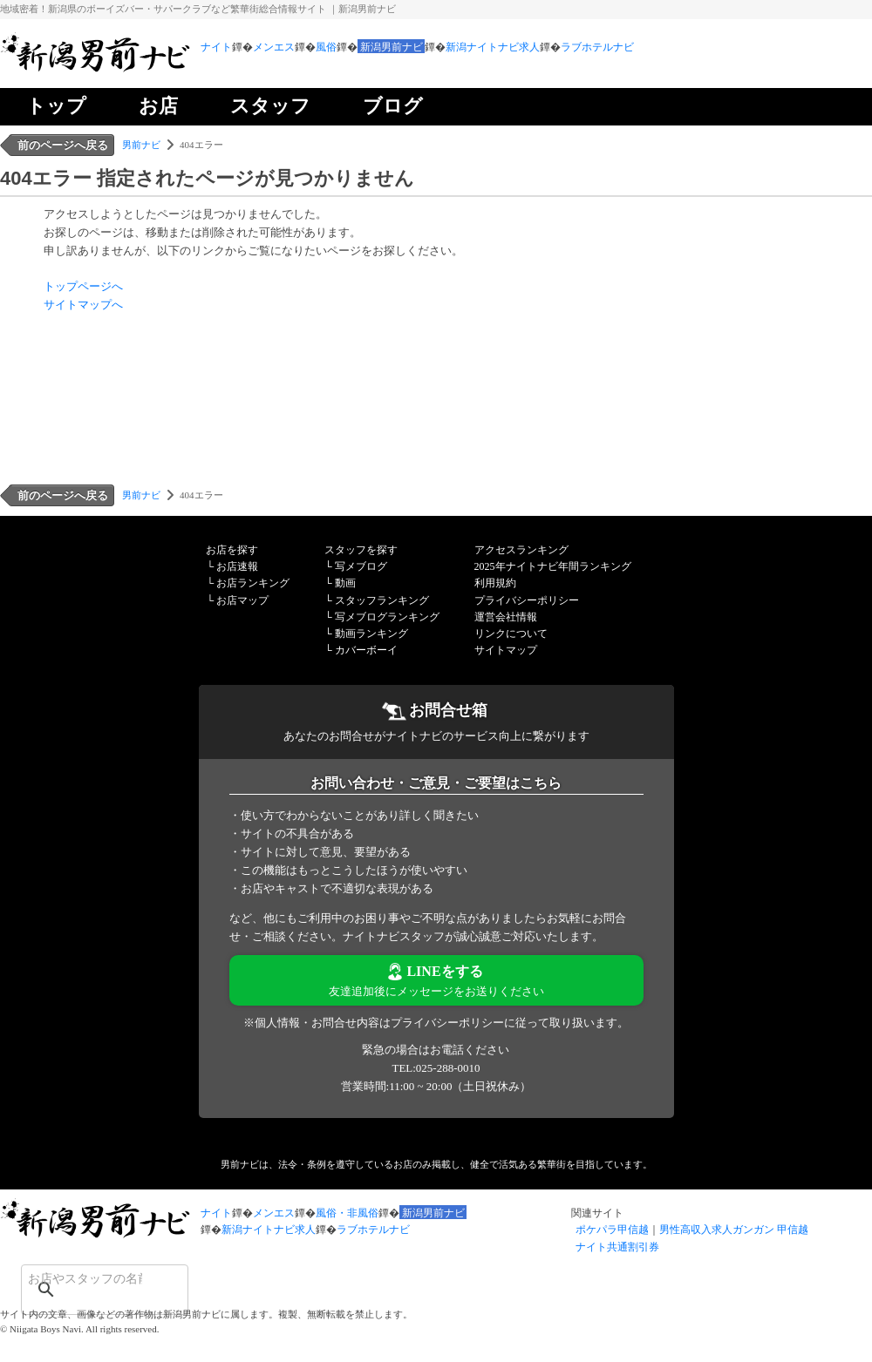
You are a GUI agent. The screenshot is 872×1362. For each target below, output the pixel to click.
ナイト (216, 47)
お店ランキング (253, 583)
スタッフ (270, 106)
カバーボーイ (366, 650)
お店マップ (242, 600)
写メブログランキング (387, 617)
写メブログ (361, 566)
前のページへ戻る (62, 145)
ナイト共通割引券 (617, 1247)
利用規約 (495, 583)
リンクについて (511, 633)
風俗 (326, 47)
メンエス (274, 47)
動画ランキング (371, 633)
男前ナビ (141, 144)
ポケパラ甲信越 (612, 1229)
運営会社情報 (505, 617)
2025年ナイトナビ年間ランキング (552, 566)
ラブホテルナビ (597, 47)
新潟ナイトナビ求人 (493, 47)
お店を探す (232, 550)
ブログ (393, 106)
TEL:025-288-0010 (436, 1067)
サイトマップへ (83, 304)
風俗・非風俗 (347, 1213)
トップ (56, 106)
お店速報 (237, 566)
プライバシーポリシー (526, 600)
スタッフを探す (361, 550)
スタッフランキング (382, 600)
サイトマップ (505, 650)
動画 (345, 583)
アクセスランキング (521, 550)
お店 (158, 106)
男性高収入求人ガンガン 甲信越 (733, 1229)
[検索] (82, 1278)
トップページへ (83, 286)
